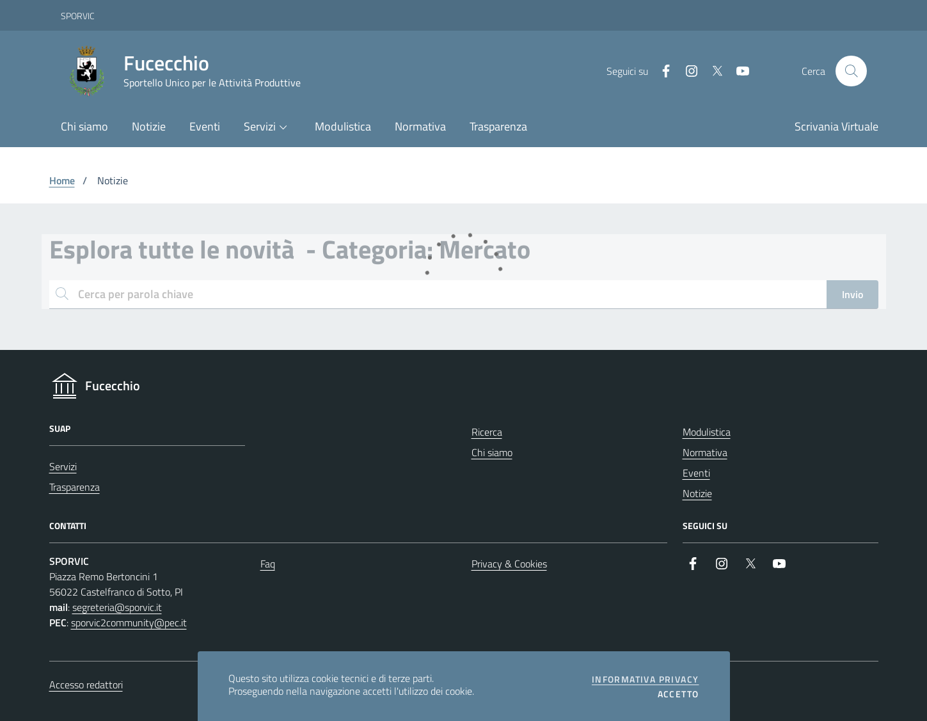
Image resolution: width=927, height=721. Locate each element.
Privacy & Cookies (509, 563)
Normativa (705, 452)
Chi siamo (491, 452)
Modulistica (707, 432)
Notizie (697, 493)
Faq (267, 563)
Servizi (63, 466)
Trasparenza (74, 487)
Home (62, 180)
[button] (267, 127)
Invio (852, 294)
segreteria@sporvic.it (117, 607)
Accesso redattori (86, 684)
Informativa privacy (645, 679)
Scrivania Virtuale (836, 126)
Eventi (696, 472)
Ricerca (486, 432)
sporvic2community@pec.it (129, 622)
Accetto (678, 694)
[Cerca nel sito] (851, 71)
